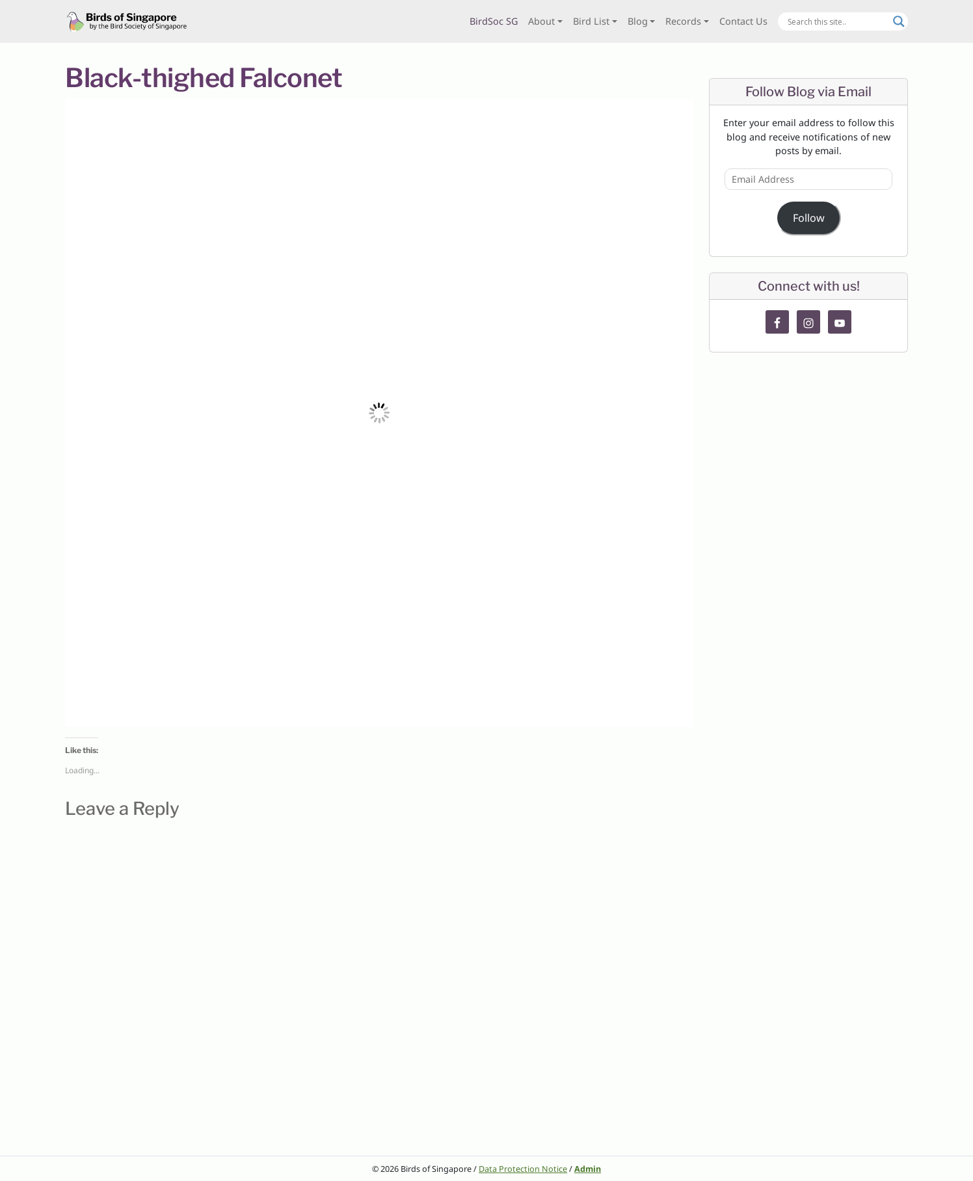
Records (683, 21)
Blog (638, 21)
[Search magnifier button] (899, 21)
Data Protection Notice (523, 1168)
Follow (809, 218)
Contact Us (743, 21)
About (541, 21)
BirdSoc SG (494, 21)
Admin (587, 1168)
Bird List (591, 21)
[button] (379, 413)
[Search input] (837, 21)
